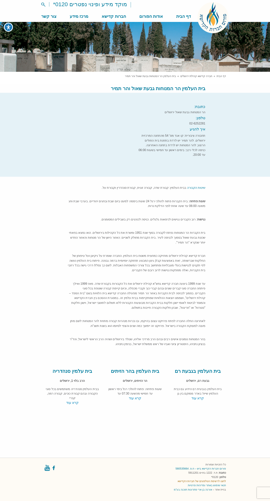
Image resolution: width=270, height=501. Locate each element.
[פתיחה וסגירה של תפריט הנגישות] (8, 27)
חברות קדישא (114, 16)
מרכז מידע (79, 16)
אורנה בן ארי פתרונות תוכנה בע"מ (193, 489)
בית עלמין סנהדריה (72, 371)
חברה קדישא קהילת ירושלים (196, 76)
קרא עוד (197, 398)
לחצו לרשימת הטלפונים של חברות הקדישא (202, 481)
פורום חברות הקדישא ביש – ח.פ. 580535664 (201, 468)
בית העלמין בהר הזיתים (135, 371)
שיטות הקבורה (196, 187)
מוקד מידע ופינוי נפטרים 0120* (90, 4)
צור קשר (48, 16)
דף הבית (183, 16)
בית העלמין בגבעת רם (198, 371)
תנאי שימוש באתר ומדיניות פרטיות (207, 485)
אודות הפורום (151, 16)
